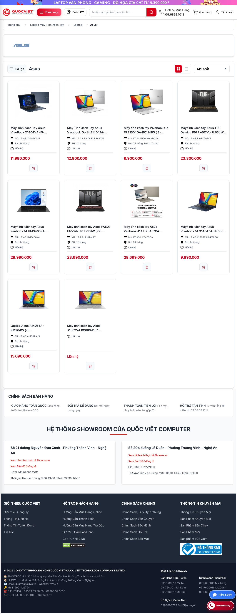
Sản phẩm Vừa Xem (193, 539)
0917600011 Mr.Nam (173, 587)
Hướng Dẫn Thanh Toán (78, 519)
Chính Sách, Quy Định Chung (141, 512)
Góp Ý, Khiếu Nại (74, 539)
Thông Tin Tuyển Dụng (19, 525)
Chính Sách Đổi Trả (134, 532)
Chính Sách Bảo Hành (136, 525)
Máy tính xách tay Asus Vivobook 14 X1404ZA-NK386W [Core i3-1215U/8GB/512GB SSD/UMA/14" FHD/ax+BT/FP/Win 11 (203, 229)
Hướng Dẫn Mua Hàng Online (82, 512)
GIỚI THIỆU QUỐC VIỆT (22, 503)
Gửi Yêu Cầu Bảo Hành (78, 532)
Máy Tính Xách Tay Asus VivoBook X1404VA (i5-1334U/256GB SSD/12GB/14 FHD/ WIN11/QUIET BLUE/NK (30, 130)
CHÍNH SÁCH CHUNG (138, 503)
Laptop (78, 24)
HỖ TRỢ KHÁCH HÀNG (81, 503)
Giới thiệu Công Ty (16, 512)
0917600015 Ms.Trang (212, 583)
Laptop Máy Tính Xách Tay (47, 24)
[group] (118, 2)
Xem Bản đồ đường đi (23, 466)
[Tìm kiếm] (151, 12)
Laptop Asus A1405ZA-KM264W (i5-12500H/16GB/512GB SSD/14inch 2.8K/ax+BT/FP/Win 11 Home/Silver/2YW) (33, 328)
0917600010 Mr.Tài (172, 583)
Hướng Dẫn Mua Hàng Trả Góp (83, 525)
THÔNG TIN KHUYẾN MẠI (200, 503)
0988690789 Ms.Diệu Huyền (178, 605)
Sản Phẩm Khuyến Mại (195, 519)
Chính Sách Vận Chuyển (137, 519)
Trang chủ (14, 24)
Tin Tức (9, 532)
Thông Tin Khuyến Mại (195, 512)
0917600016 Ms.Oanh (212, 587)
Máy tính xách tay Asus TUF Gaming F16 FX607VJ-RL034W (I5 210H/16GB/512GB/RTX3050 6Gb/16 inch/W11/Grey (203, 130)
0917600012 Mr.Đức (173, 591)
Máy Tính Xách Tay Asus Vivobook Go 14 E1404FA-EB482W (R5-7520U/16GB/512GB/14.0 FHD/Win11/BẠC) (85, 130)
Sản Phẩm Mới (190, 532)
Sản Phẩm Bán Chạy (194, 525)
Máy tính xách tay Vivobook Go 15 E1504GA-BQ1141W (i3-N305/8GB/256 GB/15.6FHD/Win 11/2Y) (147, 130)
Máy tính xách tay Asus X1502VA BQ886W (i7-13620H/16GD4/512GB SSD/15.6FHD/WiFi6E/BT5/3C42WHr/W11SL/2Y (90, 328)
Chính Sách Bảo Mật (135, 539)
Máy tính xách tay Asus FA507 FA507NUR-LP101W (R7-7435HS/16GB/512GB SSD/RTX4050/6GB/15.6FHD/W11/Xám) (90, 229)
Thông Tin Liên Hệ (16, 519)
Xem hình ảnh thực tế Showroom (30, 460)
